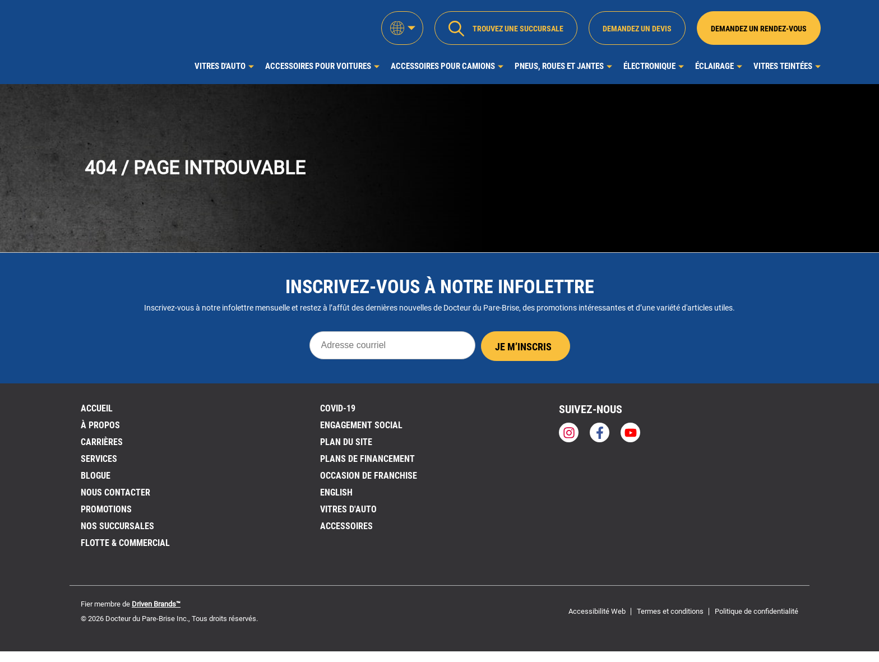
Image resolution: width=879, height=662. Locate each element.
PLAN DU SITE (346, 442)
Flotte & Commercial (125, 543)
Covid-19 (337, 408)
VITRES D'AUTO (348, 509)
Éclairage (714, 66)
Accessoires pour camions (443, 66)
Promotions (106, 509)
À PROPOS (100, 425)
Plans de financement (367, 458)
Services (99, 458)
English (336, 492)
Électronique (649, 66)
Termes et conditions (670, 611)
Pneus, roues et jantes (559, 66)
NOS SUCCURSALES (117, 526)
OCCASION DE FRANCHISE (368, 475)
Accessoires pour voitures (318, 66)
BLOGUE (95, 475)
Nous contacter (115, 492)
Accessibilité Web (597, 611)
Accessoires (346, 526)
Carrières (102, 442)
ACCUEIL (97, 408)
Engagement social (361, 425)
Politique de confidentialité (756, 611)
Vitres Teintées (782, 66)
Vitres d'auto (220, 66)
